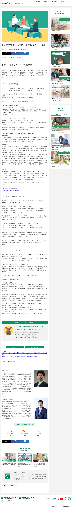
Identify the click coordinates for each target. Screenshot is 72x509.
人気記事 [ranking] (45, 3)
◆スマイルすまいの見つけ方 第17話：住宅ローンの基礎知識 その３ (19, 357)
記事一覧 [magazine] (37, 3)
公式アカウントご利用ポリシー (64, 504)
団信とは (26, 504)
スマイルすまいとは (18, 504)
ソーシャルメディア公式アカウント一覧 (46, 504)
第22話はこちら (6, 57)
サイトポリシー (32, 504)
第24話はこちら (17, 57)
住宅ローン (24, 49)
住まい (17, 49)
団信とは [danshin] (62, 3)
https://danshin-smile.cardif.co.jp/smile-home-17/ (10, 190)
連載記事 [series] (54, 3)
